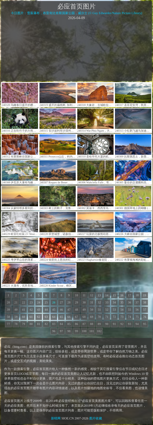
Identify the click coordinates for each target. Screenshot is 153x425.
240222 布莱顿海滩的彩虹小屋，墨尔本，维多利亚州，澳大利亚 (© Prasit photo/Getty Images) (133, 249)
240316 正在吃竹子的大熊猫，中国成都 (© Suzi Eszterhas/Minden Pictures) (20, 120)
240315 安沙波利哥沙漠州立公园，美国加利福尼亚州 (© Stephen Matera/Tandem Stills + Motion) (57, 120)
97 (61, 331)
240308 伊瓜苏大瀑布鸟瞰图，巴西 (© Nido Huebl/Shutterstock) (20, 172)
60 (23, 316)
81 (38, 324)
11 (83, 295)
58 (8, 316)
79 (23, 324)
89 (99, 324)
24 (38, 302)
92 (122, 324)
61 (31, 316)
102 (99, 331)
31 (91, 302)
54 (122, 309)
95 (144, 324)
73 (122, 316)
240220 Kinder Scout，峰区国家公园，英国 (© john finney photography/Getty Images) (57, 275)
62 (38, 316)
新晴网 (56, 418)
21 (16, 302)
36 (129, 302)
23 (31, 302)
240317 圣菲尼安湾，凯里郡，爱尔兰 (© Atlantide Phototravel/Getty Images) (133, 95)
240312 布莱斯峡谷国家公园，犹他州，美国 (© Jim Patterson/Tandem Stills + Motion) (20, 146)
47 (69, 309)
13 (99, 295)
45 (53, 309)
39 (8, 309)
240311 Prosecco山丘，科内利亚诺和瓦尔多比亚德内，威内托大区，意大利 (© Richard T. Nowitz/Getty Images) (57, 146)
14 (106, 295)
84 (61, 324)
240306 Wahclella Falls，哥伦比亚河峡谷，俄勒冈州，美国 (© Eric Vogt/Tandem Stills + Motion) (95, 172)
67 (76, 316)
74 (129, 316)
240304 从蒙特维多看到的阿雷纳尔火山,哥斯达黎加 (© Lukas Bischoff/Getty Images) (20, 198)
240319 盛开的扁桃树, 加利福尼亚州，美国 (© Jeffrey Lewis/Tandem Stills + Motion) (57, 95)
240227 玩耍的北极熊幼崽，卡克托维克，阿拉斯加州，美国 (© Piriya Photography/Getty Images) (95, 224)
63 (46, 316)
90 (106, 324)
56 (137, 309)
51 (99, 309)
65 (61, 316)
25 (46, 302)
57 (144, 309)
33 (106, 302)
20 (8, 302)
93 (129, 324)
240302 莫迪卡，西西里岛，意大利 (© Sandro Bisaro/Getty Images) (95, 198)
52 (106, 309)
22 (23, 302)
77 (8, 324)
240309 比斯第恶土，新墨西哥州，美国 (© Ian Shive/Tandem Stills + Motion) (133, 146)
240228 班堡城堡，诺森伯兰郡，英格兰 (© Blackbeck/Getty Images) (57, 224)
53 (114, 309)
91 (114, 324)
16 (122, 295)
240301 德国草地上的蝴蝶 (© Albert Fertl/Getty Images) (133, 198)
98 (69, 331)
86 (76, 324)
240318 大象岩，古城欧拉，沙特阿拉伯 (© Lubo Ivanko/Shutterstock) (95, 95)
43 (38, 309)
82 (46, 324)
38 (144, 302)
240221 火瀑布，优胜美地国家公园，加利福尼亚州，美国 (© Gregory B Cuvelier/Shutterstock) (20, 275)
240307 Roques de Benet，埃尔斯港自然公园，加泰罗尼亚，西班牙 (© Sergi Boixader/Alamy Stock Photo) (57, 172)
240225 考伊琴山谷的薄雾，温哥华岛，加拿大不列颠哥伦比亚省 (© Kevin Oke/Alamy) (20, 249)
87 (84, 324)
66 (69, 316)
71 (106, 316)
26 (53, 302)
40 (16, 309)
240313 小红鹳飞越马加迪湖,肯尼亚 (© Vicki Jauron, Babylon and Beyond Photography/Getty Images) (133, 120)
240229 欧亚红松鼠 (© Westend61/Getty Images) (20, 224)
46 (61, 309)
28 (69, 302)
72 (114, 316)
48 (76, 309)
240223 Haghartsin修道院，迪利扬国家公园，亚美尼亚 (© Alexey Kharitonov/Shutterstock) (95, 249)
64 (53, 316)
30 (84, 302)
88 (91, 324)
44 (46, 309)
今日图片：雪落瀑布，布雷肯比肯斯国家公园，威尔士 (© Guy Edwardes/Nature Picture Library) (76, 13)
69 (91, 316)
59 (16, 316)
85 (69, 324)
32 (99, 302)
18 (137, 295)
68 (84, 316)
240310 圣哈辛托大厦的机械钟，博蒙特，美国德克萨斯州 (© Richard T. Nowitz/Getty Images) (95, 146)
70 (99, 316)
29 (76, 302)
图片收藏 (95, 418)
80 (31, 324)
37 (137, 302)
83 (53, 324)
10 (76, 295)
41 (23, 309)
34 (114, 302)
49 (84, 309)
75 (137, 316)
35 (122, 302)
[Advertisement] (76, 50)
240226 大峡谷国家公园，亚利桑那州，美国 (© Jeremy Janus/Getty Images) (133, 224)
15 (114, 295)
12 (91, 295)
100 (84, 331)
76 (144, 316)
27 (61, 302)
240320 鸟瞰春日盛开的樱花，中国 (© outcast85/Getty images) (20, 95)
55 (129, 309)
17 (129, 295)
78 (16, 324)
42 (31, 309)
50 (91, 309)
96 (53, 331)
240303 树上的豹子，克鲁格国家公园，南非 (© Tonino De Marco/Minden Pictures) (57, 198)
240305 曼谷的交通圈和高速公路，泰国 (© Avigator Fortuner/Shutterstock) (133, 172)
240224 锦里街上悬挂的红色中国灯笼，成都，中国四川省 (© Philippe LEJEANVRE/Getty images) (57, 249)
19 (144, 295)
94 (137, 324)
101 (91, 331)
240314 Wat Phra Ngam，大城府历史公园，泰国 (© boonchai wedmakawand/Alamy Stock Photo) (95, 120)
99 (76, 331)
